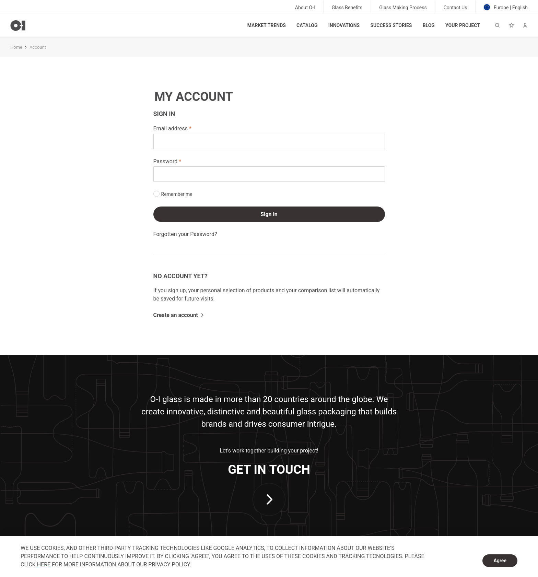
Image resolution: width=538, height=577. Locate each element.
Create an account (175, 315)
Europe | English (506, 7)
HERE (43, 564)
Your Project (462, 25)
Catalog (306, 25)
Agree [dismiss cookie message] (499, 560)
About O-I (305, 7)
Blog (429, 25)
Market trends (266, 25)
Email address (170, 128)
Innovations (344, 25)
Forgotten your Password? (185, 234)
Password (165, 161)
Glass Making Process (403, 7)
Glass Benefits (347, 7)
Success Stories (391, 25)
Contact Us (455, 7)
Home (16, 47)
